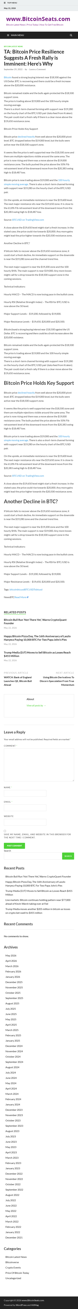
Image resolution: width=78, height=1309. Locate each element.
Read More (20, 597)
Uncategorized (13, 1278)
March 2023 (11, 1157)
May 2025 (10, 1019)
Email (8, 802)
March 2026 (11, 966)
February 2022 (13, 1226)
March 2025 (11, 1029)
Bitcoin (7, 77)
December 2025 (14, 982)
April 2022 (11, 1216)
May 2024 (10, 1083)
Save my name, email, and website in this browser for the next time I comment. (37, 836)
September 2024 (14, 1061)
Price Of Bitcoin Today (17, 1272)
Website (9, 816)
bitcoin (13, 589)
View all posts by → (36, 705)
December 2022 (14, 1173)
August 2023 (12, 1131)
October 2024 (13, 1056)
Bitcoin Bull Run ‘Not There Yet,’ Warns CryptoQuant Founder (38, 876)
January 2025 (12, 1040)
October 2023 (13, 1120)
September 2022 (14, 1189)
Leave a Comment (37, 69)
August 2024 (12, 1067)
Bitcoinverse (12, 1262)
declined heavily (26, 136)
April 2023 (11, 1152)
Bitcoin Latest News (13, 46)
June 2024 (11, 1077)
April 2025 (11, 1024)
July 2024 (10, 1072)
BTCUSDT (29, 589)
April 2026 (11, 960)
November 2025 (14, 987)
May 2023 (10, 1146)
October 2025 (13, 992)
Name (8, 787)
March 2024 (11, 1093)
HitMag (35, 1305)
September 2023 (14, 1125)
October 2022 (13, 1184)
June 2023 (11, 1141)
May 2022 (10, 1210)
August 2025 (12, 1003)
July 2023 (10, 1136)
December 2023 (14, 1109)
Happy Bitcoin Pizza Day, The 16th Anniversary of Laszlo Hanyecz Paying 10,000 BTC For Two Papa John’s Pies (37, 638)
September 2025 (14, 997)
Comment (10, 746)
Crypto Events (13, 1267)
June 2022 (11, 1205)
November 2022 (14, 1178)
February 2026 (13, 971)
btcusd (20, 589)
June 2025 (11, 1013)
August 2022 (12, 1194)
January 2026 (12, 976)
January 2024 (12, 1104)
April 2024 (11, 1088)
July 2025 (10, 1008)
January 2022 (12, 1232)
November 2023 (14, 1115)
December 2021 (14, 1237)
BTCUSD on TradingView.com (28, 219)
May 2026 (10, 955)
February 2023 (13, 1162)
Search (7, 850)
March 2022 (11, 1221)
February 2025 (13, 1035)
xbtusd (38, 589)
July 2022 (10, 1200)
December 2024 (14, 1045)
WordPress (21, 1305)
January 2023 (12, 1168)
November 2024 (14, 1051)
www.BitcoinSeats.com (38, 19)
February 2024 (13, 1099)
